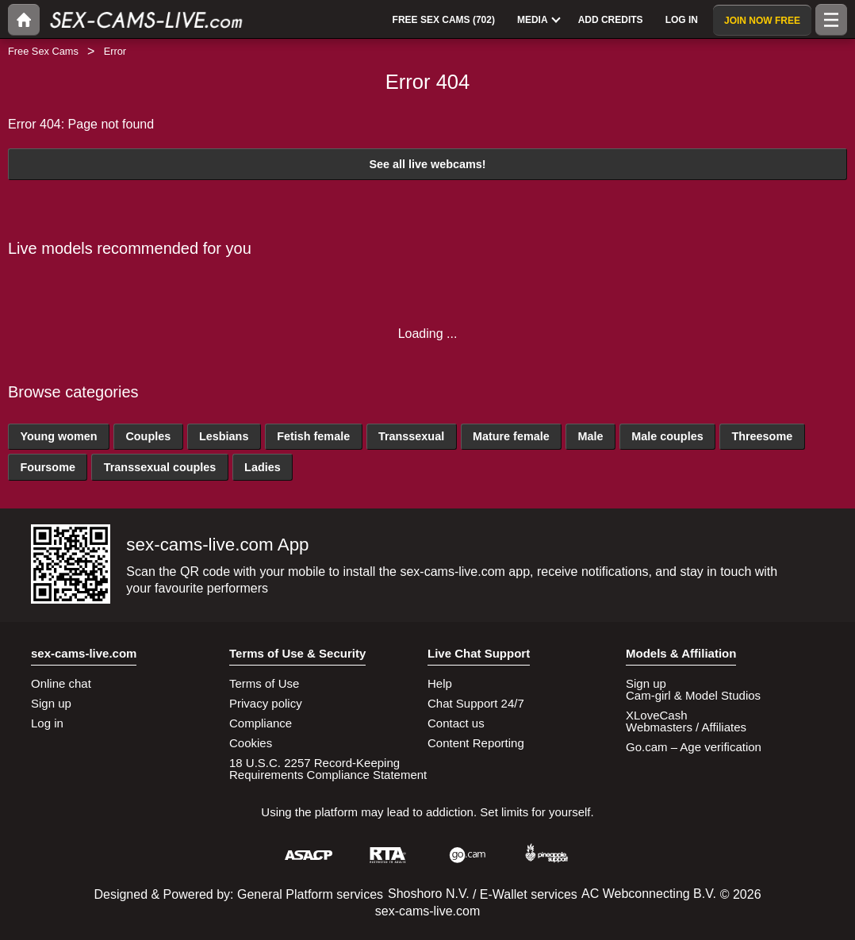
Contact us (456, 723)
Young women (58, 436)
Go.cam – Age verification (693, 747)
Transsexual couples (160, 467)
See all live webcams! (427, 164)
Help (440, 683)
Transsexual (411, 436)
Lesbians (223, 436)
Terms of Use (264, 683)
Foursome (47, 467)
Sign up (51, 703)
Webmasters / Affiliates (686, 727)
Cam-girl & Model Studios (693, 695)
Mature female (511, 436)
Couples (148, 436)
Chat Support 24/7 (476, 703)
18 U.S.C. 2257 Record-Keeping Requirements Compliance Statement (328, 768)
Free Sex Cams (43, 51)
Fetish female (313, 436)
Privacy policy (265, 703)
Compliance (260, 723)
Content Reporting (476, 743)
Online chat (61, 683)
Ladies (262, 467)
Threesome (761, 436)
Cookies (250, 743)
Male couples (667, 436)
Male (590, 436)
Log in (47, 723)
